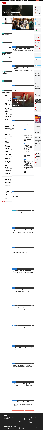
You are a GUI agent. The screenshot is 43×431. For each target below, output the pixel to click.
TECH (19, 420)
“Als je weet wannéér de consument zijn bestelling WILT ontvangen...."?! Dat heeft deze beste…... (37, 78)
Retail (6, 180)
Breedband (14, 325)
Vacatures (18, 0)
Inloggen (41, 0)
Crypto (13, 247)
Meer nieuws (6, 201)
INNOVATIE (20, 421)
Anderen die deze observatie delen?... (37, 95)
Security (14, 363)
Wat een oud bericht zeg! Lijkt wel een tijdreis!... (37, 86)
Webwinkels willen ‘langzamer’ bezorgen (37, 75)
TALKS (24, 415)
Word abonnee (37, 65)
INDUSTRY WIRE (30, 422)
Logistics (6, 192)
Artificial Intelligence (7, 168)
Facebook (3, 90)
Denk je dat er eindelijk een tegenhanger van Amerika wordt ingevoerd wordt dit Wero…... (37, 83)
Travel (6, 109)
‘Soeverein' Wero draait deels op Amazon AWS (37, 80)
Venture (3, 23)
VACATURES (36, 416)
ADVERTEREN (36, 420)
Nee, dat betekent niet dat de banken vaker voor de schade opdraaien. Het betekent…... (37, 73)
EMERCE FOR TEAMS (36, 419)
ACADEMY (25, 419)
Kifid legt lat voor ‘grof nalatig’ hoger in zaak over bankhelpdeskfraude (37, 71)
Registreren (37, 0)
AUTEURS (24, 418)
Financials (6, 156)
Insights (12, 0)
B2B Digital (14, 305)
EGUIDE (29, 419)
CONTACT (35, 415)
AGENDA (30, 415)
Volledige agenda (38, 166)
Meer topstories (23, 410)
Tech (5, 160)
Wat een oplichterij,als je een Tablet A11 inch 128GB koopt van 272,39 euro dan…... (37, 91)
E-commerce (3, 71)
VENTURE (20, 419)
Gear (13, 191)
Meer (27, 0)
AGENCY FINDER (30, 418)
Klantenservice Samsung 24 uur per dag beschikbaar (37, 88)
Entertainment (6, 114)
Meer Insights (23, 175)
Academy (21, 0)
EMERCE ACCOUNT (31, 417)
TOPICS (29, 416)
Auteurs (15, 0)
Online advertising (7, 129)
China (6, 136)
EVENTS (24, 416)
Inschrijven (37, 57)
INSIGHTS (24, 417)
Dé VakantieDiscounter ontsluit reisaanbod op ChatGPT (37, 94)
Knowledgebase (24, 0)
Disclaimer (28, 427)
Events (10, 0)
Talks (7, 0)
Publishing (14, 210)
